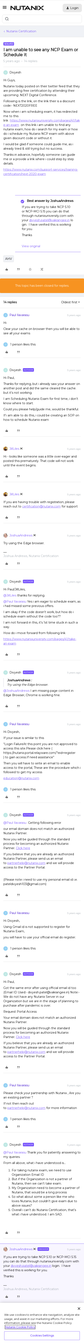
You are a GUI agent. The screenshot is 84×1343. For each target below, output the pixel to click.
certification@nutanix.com (41, 506)
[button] (4, 9)
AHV (8, 259)
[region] (42, 1323)
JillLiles (14, 449)
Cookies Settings (42, 1335)
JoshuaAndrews (20, 535)
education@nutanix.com (21, 778)
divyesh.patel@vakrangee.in (49, 220)
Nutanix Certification (21, 31)
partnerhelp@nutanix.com (26, 863)
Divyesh (15, 72)
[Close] (79, 1308)
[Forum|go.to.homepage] (27, 8)
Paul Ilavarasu (19, 315)
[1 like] (19, 344)
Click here (23, 848)
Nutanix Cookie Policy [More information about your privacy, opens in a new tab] (20, 1327)
